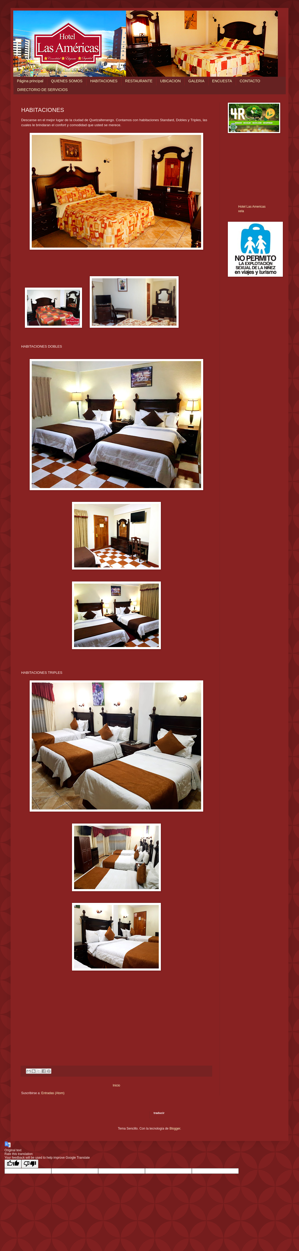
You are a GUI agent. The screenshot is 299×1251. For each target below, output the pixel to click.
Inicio (116, 1085)
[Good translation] (12, 1163)
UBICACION (170, 81)
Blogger (174, 1128)
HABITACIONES (103, 81)
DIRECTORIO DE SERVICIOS (42, 90)
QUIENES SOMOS (67, 81)
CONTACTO (250, 81)
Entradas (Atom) (52, 1093)
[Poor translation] (29, 1163)
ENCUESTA (222, 81)
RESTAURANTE (138, 81)
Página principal (30, 81)
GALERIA (196, 81)
